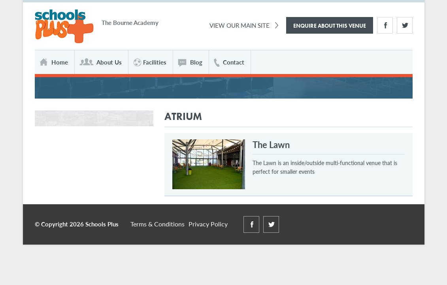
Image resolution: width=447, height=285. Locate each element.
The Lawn (271, 144)
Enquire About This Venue (329, 25)
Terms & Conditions (157, 223)
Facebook (385, 25)
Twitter (405, 25)
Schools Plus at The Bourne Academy (64, 27)
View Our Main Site (239, 25)
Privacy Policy (208, 223)
